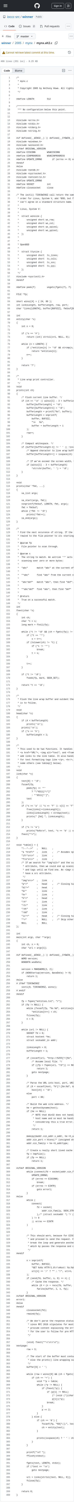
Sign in (58, 5)
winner (27, 17)
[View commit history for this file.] (69, 52)
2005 (18, 43)
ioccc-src (13, 17)
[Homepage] (37, 6)
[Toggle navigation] (5, 5)
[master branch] (24, 36)
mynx (28, 43)
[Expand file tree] (6, 36)
